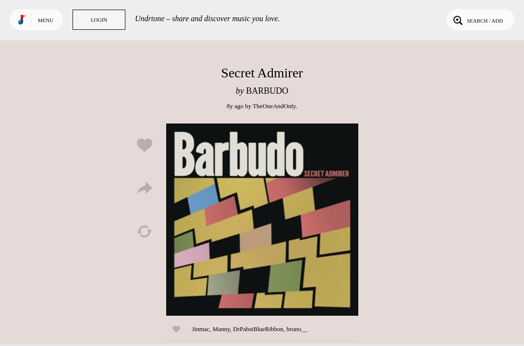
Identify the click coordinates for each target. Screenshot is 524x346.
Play (262, 219)
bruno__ (297, 329)
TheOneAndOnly (274, 106)
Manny (221, 329)
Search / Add (477, 19)
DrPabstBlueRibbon (258, 329)
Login (99, 20)
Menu (45, 20)
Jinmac (201, 329)
